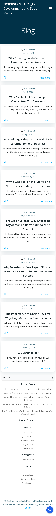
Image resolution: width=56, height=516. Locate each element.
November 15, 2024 (28, 176)
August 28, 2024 (28, 215)
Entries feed (28, 475)
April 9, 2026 (28, 92)
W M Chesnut (29, 49)
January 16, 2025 (28, 134)
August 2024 (28, 444)
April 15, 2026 (28, 53)
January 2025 (28, 436)
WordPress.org (28, 483)
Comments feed (28, 479)
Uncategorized (28, 459)
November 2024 (28, 440)
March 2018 (28, 448)
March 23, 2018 (28, 347)
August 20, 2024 (28, 262)
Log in (28, 471)
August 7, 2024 (28, 308)
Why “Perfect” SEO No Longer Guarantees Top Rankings (28, 393)
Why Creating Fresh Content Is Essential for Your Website (28, 389)
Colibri (28, 507)
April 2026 (28, 432)
